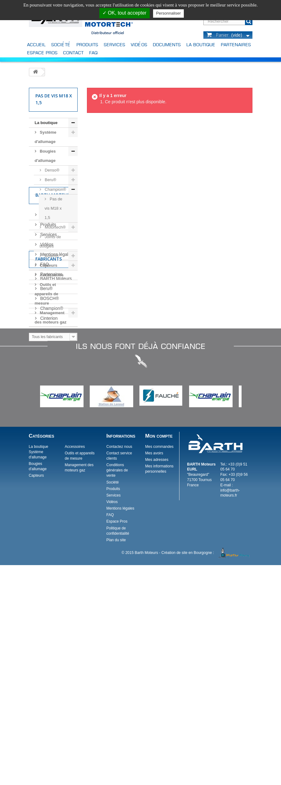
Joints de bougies (50, 241)
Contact (73, 53)
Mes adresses (156, 679)
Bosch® (51, 255)
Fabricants (48, 444)
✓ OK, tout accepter (124, 13)
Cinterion (48, 500)
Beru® (50, 179)
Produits (87, 44)
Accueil (36, 44)
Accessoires (51, 275)
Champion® (55, 189)
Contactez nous (119, 666)
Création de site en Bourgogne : (206, 772)
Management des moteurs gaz (51, 317)
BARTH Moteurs (55, 460)
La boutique (200, 44)
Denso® (52, 170)
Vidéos (139, 44)
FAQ (93, 53)
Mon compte (158, 656)
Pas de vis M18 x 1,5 (53, 208)
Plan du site (116, 760)
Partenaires (236, 44)
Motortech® (55, 227)
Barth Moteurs (54, 344)
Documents (167, 44)
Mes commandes (159, 666)
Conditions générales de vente (117, 690)
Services (114, 44)
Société (61, 44)
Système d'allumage (46, 137)
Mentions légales (56, 401)
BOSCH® (49, 480)
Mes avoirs (154, 673)
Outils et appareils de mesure (46, 294)
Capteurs (48, 265)
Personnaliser (168, 13)
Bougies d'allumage (45, 156)
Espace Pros (42, 53)
